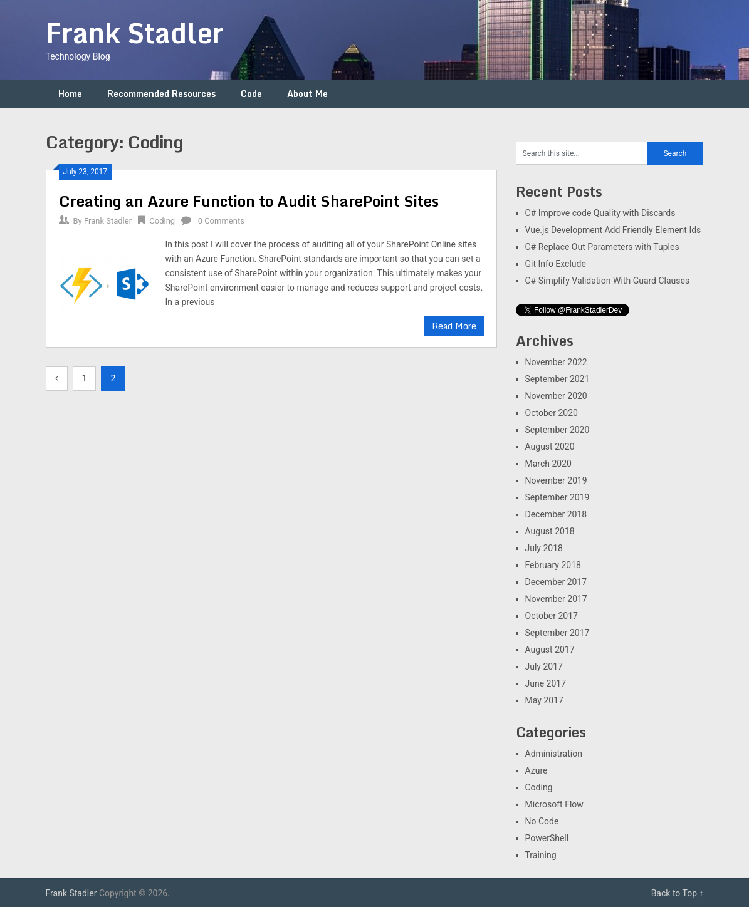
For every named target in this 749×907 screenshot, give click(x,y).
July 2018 (544, 548)
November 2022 (556, 362)
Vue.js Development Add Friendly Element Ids (613, 230)
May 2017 (544, 700)
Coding (162, 220)
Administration (553, 754)
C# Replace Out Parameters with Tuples (602, 247)
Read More (454, 326)
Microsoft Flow (554, 804)
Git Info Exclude (555, 264)
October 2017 (551, 616)
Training (541, 855)
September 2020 (557, 430)
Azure (536, 770)
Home (70, 93)
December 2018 (556, 514)
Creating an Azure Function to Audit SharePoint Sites (249, 201)
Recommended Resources (161, 93)
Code (251, 93)
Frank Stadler (135, 32)
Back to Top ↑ (677, 893)
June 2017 (546, 683)
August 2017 (550, 650)
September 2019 (557, 497)
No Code (542, 821)
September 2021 (557, 379)
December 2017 (556, 582)
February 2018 (553, 565)
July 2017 (544, 666)
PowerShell (547, 838)
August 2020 (550, 447)
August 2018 (550, 531)
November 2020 (556, 396)
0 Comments (221, 220)
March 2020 (548, 464)
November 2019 (556, 480)
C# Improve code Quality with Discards (600, 213)
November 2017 (556, 599)
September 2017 (557, 633)
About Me (307, 93)
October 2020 (551, 413)
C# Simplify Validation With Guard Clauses (607, 281)
